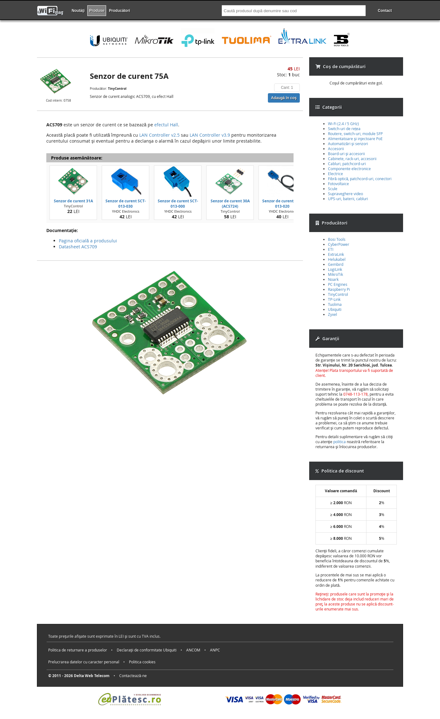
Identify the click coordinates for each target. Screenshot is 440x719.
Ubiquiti (334, 309)
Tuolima (335, 304)
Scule (332, 188)
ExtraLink (336, 254)
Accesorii (336, 148)
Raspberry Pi (339, 289)
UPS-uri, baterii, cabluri (348, 198)
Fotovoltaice (338, 183)
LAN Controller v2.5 (159, 135)
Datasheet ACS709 (78, 247)
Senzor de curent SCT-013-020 (282, 203)
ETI (330, 249)
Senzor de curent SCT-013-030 (125, 203)
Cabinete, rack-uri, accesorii (352, 158)
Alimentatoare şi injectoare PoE (355, 138)
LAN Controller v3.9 (210, 135)
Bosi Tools (336, 239)
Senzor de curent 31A (73, 201)
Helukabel (336, 259)
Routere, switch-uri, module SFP (355, 133)
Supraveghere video (345, 193)
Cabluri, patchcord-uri (347, 163)
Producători (119, 10)
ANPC (215, 649)
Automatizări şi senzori (348, 143)
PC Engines (337, 284)
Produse (96, 10)
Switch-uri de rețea (344, 128)
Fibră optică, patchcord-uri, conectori (359, 178)
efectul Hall (166, 125)
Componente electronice (349, 168)
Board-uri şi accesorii (346, 153)
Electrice (335, 173)
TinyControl (338, 294)
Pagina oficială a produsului (88, 241)
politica (339, 441)
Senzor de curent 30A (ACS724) (230, 203)
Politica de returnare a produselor (77, 649)
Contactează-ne (133, 675)
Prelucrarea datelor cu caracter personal (83, 661)
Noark (333, 279)
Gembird (335, 264)
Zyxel (332, 314)
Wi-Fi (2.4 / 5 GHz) (343, 123)
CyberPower (338, 244)
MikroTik (335, 274)
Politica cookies (142, 661)
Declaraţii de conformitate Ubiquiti (147, 649)
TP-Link (334, 299)
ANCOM (193, 649)
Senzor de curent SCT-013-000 (178, 203)
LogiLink (335, 269)
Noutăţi (78, 10)
